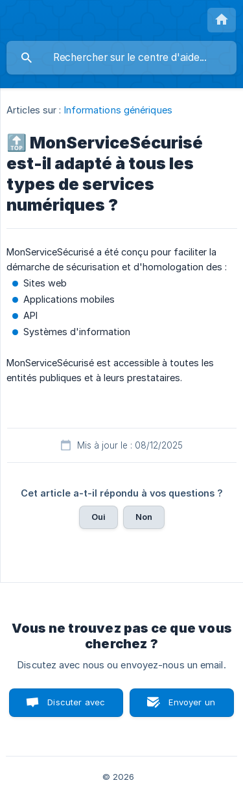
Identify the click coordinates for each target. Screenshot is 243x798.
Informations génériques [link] (118, 109)
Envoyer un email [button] (191, 707)
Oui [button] (98, 516)
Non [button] (143, 516)
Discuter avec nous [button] (76, 707)
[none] (221, 20)
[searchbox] (121, 58)
